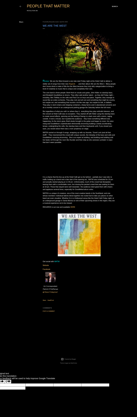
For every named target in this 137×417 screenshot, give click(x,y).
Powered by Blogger (68, 359)
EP (76, 84)
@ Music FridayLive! (50, 292)
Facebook (46, 269)
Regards (72, 84)
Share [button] (21, 22)
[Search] (115, 6)
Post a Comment (49, 311)
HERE (72, 207)
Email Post (51, 300)
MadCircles (74, 363)
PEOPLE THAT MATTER (48, 6)
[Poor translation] (7, 381)
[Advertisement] (79, 332)
